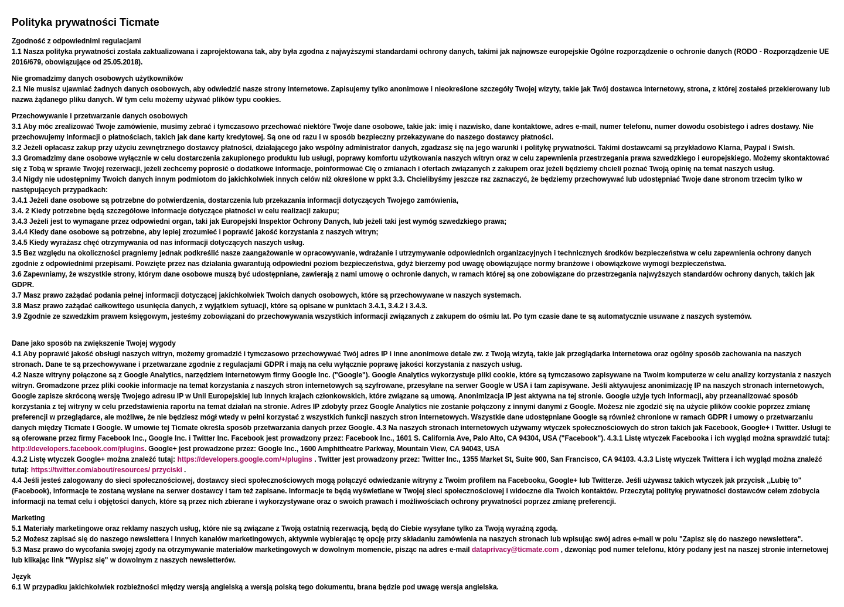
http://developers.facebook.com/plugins (78, 449)
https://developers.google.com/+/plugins (245, 459)
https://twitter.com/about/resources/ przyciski (107, 470)
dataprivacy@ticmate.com (516, 549)
